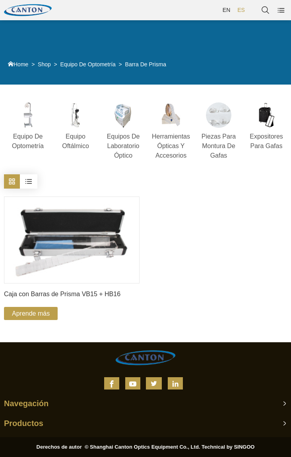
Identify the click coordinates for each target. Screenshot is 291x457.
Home (21, 64)
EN (226, 10)
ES (241, 10)
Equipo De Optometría (88, 64)
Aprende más (31, 313)
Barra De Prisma (145, 64)
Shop (44, 64)
